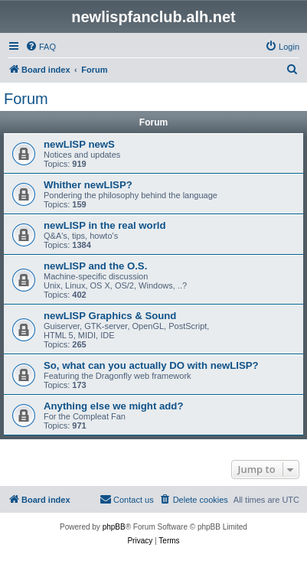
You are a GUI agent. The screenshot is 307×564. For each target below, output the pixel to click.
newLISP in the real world (105, 225)
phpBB (114, 527)
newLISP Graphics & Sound (110, 315)
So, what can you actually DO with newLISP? (151, 365)
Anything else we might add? (113, 406)
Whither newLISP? (88, 185)
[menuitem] (40, 46)
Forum (26, 98)
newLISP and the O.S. (95, 266)
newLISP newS (79, 144)
